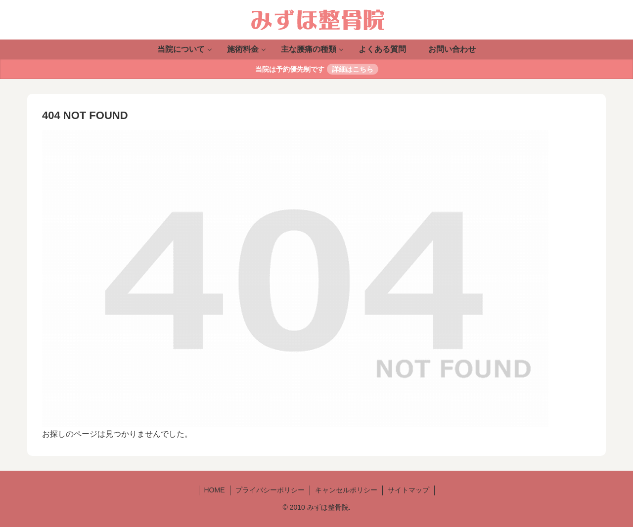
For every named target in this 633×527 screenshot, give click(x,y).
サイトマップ (408, 490)
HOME (214, 490)
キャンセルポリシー (346, 490)
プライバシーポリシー (270, 490)
